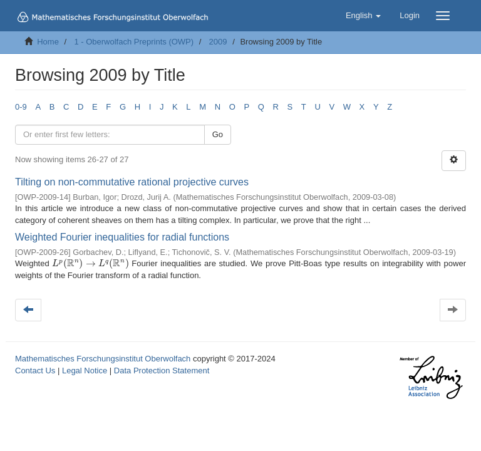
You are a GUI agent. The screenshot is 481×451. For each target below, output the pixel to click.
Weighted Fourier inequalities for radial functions (122, 237)
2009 (218, 41)
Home (48, 41)
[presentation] (90, 263)
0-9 (21, 106)
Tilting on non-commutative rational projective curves (132, 182)
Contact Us (35, 370)
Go (217, 134)
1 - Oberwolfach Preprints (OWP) (134, 41)
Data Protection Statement (161, 370)
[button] (363, 15)
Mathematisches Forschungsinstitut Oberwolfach (102, 358)
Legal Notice (84, 370)
